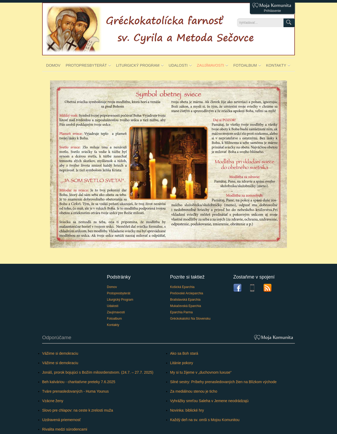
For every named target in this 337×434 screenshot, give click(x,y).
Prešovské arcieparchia (186, 293)
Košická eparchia (182, 287)
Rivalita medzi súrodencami (64, 429)
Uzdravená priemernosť (61, 420)
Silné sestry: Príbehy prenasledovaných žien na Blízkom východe (223, 382)
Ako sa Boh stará (184, 353)
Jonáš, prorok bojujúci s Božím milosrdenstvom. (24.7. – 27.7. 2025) (97, 372)
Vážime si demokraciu (60, 353)
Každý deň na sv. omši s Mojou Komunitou (205, 420)
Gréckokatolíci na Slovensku (190, 318)
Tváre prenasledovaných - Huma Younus (75, 391)
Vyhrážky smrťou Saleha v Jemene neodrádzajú (209, 401)
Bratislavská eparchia (185, 299)
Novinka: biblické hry (187, 410)
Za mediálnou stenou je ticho (193, 391)
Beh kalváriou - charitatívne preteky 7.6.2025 (78, 382)
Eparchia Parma (181, 312)
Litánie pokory (181, 363)
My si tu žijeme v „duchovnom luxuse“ (200, 372)
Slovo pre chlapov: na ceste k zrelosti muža (77, 410)
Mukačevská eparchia (185, 306)
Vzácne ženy (52, 401)
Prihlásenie (272, 11)
